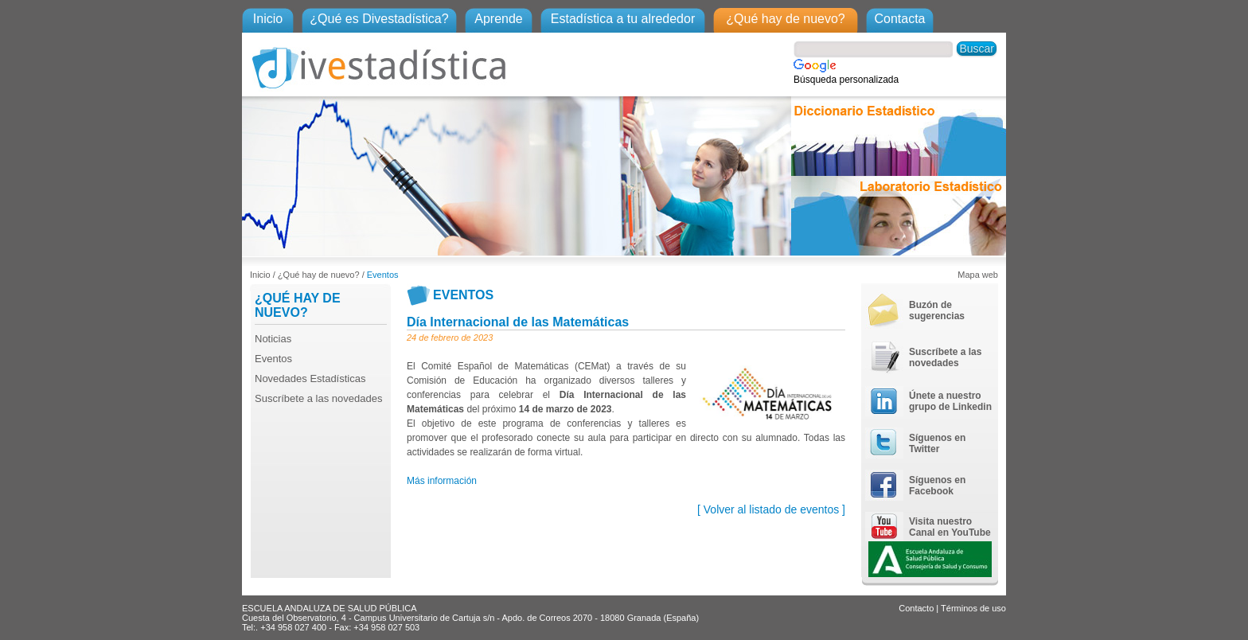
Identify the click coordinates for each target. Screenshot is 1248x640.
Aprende (498, 18)
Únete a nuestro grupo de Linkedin (950, 401)
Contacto (916, 608)
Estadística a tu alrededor (623, 18)
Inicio (268, 18)
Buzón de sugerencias (937, 310)
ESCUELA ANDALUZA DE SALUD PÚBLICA (329, 608)
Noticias (273, 339)
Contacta (899, 18)
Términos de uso (973, 608)
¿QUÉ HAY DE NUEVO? (298, 305)
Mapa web (977, 274)
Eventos (383, 274)
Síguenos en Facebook (937, 485)
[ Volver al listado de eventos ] (771, 509)
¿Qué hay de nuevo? (785, 18)
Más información (442, 480)
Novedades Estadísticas (310, 378)
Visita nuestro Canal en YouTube (950, 527)
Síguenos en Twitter (937, 443)
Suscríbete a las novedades (318, 398)
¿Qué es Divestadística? (379, 18)
